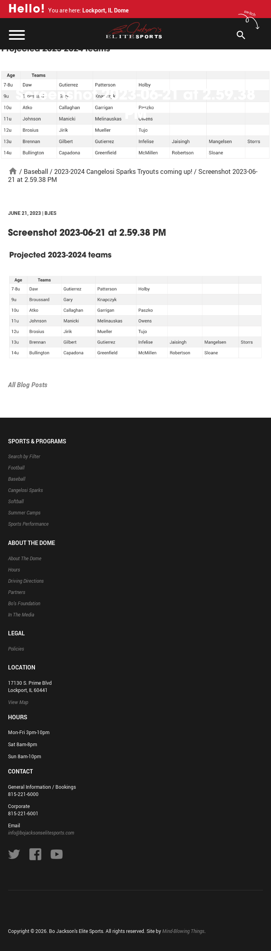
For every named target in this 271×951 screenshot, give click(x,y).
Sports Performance (28, 523)
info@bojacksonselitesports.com (41, 832)
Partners (16, 592)
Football (16, 467)
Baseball (36, 171)
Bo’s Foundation (24, 603)
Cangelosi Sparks (25, 490)
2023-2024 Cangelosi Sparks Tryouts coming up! (123, 171)
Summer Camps (24, 512)
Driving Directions (26, 581)
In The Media (21, 614)
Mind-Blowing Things (183, 931)
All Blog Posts (27, 384)
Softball (16, 501)
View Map (18, 702)
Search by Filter (24, 456)
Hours (14, 569)
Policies (16, 648)
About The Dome (24, 558)
